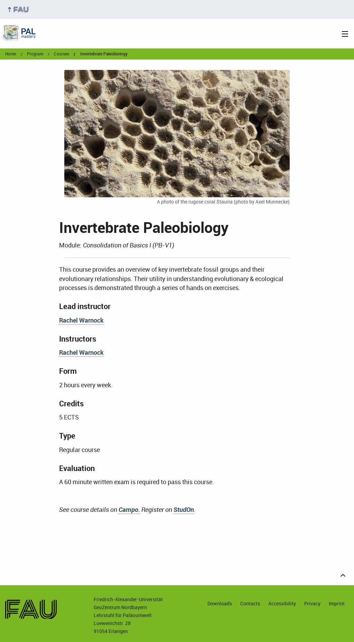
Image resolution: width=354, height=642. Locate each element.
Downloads (219, 603)
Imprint (337, 603)
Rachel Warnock (81, 320)
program (35, 54)
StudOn (184, 509)
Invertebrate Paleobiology (104, 54)
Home (10, 54)
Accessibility (282, 603)
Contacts (250, 603)
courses (61, 54)
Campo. (129, 509)
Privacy (312, 603)
